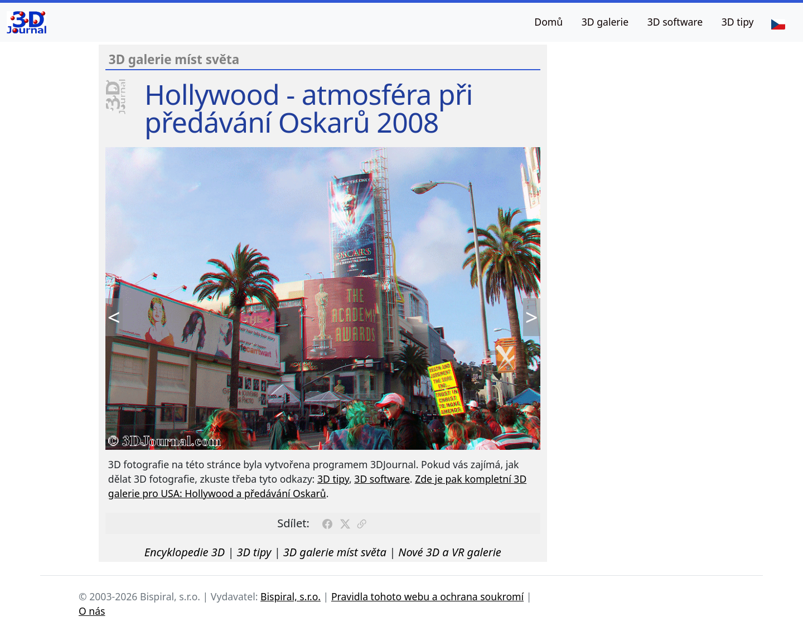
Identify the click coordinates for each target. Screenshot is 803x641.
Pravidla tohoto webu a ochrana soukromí (427, 596)
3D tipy (738, 21)
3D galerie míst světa (334, 552)
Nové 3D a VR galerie (449, 552)
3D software (675, 21)
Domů (548, 21)
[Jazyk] (778, 23)
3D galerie (605, 21)
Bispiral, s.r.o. (290, 596)
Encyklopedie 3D (184, 552)
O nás (92, 611)
